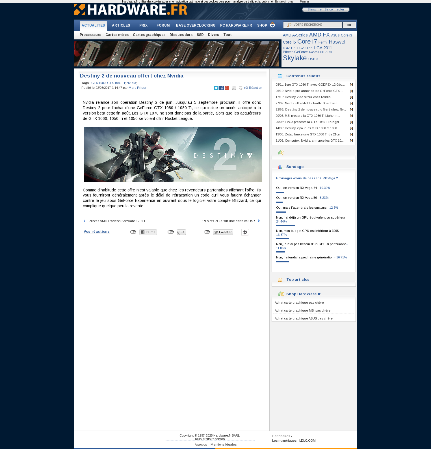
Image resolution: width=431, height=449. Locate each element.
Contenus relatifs (303, 76)
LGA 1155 (305, 48)
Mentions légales (224, 444)
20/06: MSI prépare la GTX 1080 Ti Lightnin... (308, 115)
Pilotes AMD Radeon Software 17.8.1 (114, 221)
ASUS (335, 35)
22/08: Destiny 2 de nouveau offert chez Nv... (311, 109)
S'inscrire (314, 9)
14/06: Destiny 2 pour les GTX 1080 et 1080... (307, 128)
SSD (200, 35)
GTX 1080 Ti (116, 83)
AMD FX (319, 35)
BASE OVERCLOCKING (196, 25)
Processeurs (90, 35)
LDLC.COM (307, 440)
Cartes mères (117, 35)
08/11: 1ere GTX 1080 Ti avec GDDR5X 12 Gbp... (310, 84)
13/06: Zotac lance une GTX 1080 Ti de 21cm (308, 134)
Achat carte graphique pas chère (299, 302)
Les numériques (284, 440)
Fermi (323, 42)
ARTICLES (121, 25)
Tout (227, 35)
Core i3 (346, 35)
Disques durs (181, 35)
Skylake (295, 58)
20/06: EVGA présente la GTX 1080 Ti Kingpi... (308, 122)
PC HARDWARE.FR (236, 25)
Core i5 (289, 42)
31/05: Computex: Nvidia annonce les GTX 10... (310, 140)
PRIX (143, 25)
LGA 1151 (289, 48)
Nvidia (131, 83)
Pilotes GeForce (295, 52)
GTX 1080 (98, 83)
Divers (213, 35)
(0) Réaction (250, 88)
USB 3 (313, 59)
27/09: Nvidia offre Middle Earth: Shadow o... (308, 103)
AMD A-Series (295, 35)
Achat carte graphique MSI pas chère (302, 310)
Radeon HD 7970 (320, 52)
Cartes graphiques (149, 35)
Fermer (304, 1)
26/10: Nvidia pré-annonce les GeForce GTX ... (309, 90)
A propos (201, 444)
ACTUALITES (93, 25)
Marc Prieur (137, 87)
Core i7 (307, 41)
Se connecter (334, 9)
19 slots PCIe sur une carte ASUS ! (231, 221)
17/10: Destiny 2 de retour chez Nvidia (303, 97)
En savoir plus (284, 1)
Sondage (295, 167)
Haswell (337, 42)
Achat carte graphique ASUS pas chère (304, 318)
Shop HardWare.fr (303, 294)
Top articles (297, 279)
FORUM (163, 25)
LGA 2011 (323, 47)
